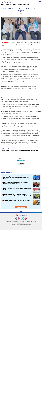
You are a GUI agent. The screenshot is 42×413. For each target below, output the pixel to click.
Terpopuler (8, 4)
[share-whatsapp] (22, 160)
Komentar (21, 163)
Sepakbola (26, 4)
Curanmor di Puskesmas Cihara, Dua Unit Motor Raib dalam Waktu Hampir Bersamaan (16, 201)
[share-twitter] (20, 160)
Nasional (20, 4)
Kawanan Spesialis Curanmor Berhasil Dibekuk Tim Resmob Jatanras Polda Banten (16, 183)
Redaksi (34, 221)
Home (2, 4)
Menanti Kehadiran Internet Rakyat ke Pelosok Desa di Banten (17, 189)
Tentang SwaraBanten (21, 223)
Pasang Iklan (14, 221)
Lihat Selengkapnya (21, 207)
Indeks (14, 4)
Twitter (24, 219)
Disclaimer (8, 221)
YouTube (27, 219)
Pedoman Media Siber (21, 221)
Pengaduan (29, 221)
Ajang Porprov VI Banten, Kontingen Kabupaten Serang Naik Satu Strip (20, 150)
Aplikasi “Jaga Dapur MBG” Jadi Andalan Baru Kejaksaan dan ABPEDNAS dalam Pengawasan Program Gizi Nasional (17, 177)
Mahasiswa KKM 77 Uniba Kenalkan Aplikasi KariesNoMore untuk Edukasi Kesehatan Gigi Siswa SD (17, 195)
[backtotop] (21, 212)
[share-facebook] (18, 160)
